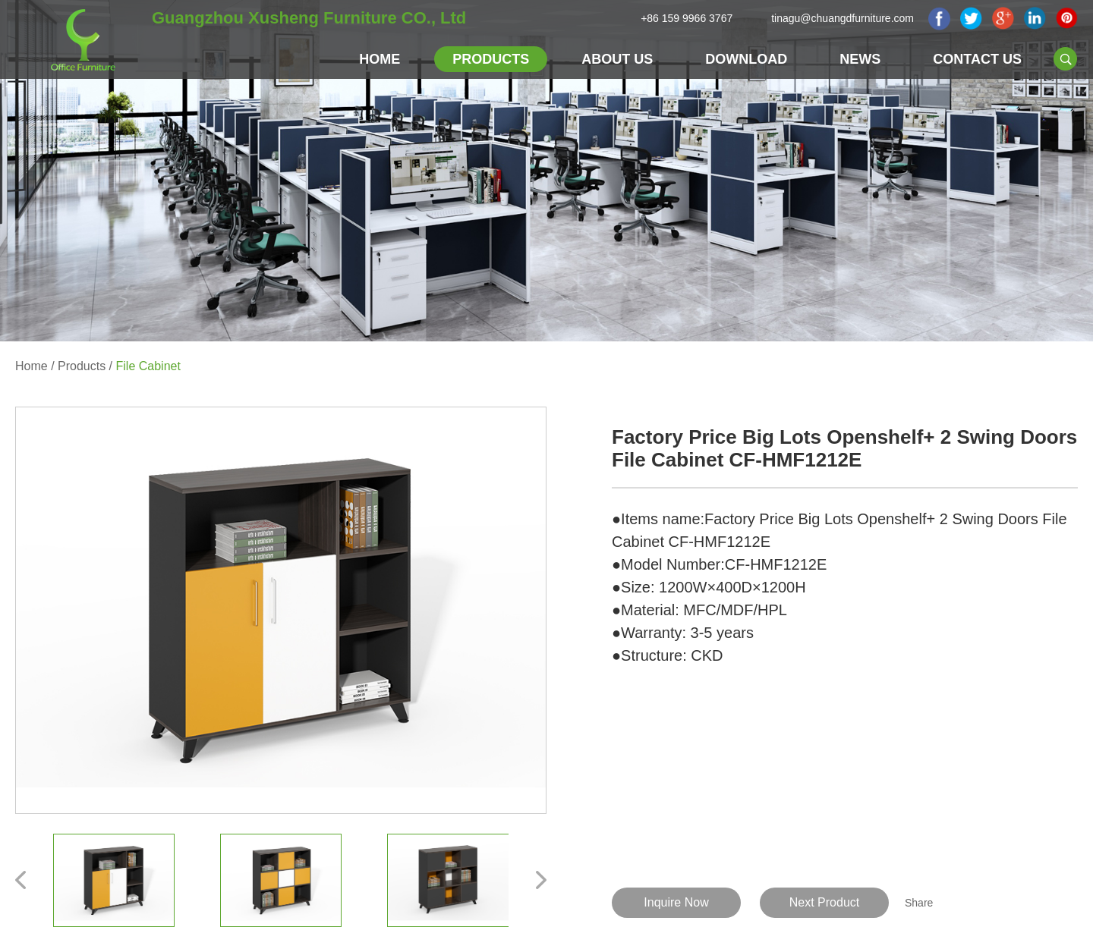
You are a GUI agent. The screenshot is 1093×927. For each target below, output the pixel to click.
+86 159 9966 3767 (686, 18)
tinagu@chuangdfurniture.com (842, 18)
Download (746, 59)
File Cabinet (148, 366)
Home (379, 59)
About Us (617, 59)
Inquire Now (676, 902)
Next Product (824, 902)
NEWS (859, 59)
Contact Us (977, 59)
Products (490, 59)
